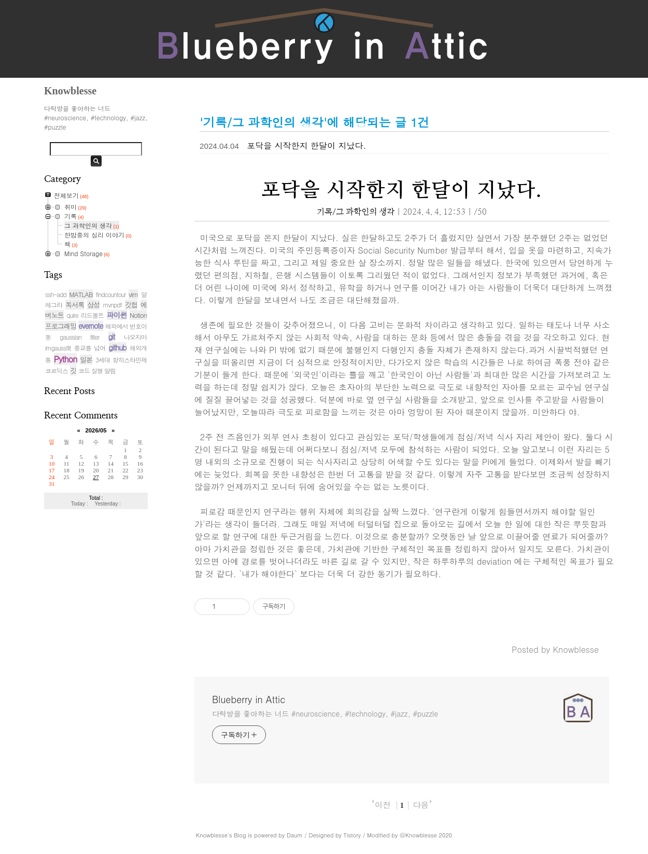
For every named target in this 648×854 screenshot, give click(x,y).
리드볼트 (92, 315)
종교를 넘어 (89, 347)
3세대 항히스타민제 (121, 359)
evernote (90, 325)
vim (133, 294)
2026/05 (95, 430)
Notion (138, 315)
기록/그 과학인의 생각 (356, 212)
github (117, 347)
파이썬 (117, 315)
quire (72, 315)
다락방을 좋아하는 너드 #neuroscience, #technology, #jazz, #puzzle (325, 713)
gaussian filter (79, 336)
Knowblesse (212, 835)
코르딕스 (56, 370)
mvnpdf (112, 304)
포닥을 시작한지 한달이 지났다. (306, 145)
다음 (420, 804)
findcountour (111, 294)
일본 (86, 360)
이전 (382, 804)
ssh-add (55, 294)
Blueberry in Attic (248, 699)
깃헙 (131, 305)
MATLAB (80, 294)
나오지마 (135, 336)
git (111, 336)
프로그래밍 (60, 326)
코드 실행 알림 (97, 370)
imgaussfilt (58, 347)
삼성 (93, 305)
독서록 (74, 305)
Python (65, 359)
